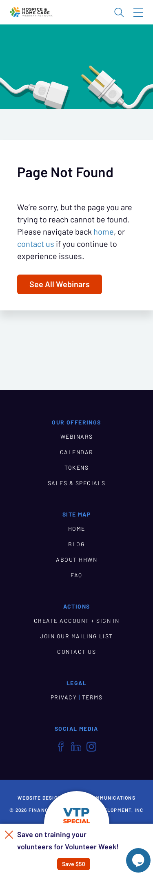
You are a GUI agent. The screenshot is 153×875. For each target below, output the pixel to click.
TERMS (92, 697)
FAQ (76, 575)
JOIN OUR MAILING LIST (76, 636)
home (103, 232)
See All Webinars (59, 284)
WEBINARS (76, 436)
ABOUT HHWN (76, 559)
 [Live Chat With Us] (138, 860)
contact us (35, 244)
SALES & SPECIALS (77, 483)
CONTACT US (76, 651)
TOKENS (76, 467)
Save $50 (73, 864)
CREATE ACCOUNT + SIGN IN (77, 620)
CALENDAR (76, 452)
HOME (76, 528)
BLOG (76, 544)
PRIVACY (64, 697)
